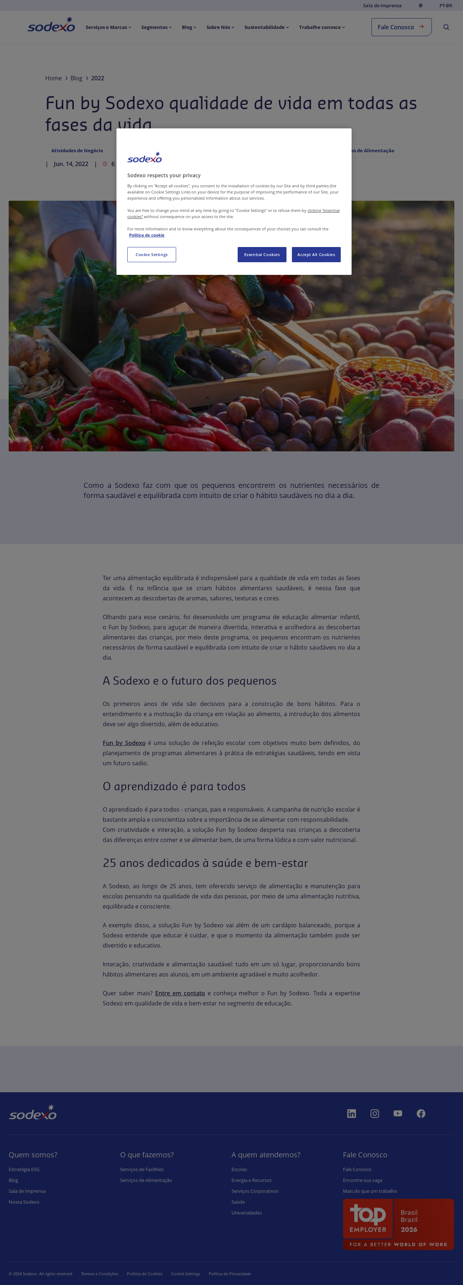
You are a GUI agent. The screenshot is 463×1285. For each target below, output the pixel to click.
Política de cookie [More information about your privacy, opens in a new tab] (147, 235)
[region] (234, 201)
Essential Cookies (262, 254)
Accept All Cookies (316, 254)
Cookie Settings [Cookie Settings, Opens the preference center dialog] (152, 254)
